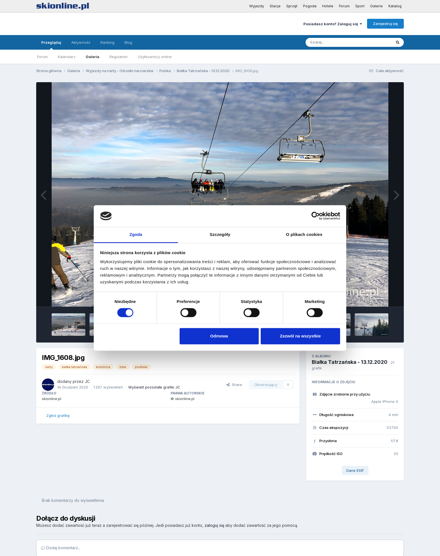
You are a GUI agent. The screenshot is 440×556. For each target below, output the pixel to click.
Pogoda (310, 6)
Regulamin (118, 56)
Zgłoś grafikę (58, 415)
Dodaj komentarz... (61, 547)
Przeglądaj (51, 45)
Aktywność (80, 42)
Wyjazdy (256, 6)
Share (234, 384)
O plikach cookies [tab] (304, 234)
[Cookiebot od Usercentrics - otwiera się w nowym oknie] (315, 216)
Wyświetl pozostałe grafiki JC (154, 387)
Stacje (275, 6)
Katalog (395, 6)
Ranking (107, 42)
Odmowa (219, 336)
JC (87, 381)
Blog (128, 42)
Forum (344, 6)
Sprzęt (291, 6)
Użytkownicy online (155, 56)
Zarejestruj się (385, 23)
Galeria (92, 56)
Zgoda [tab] (135, 234)
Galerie (376, 6)
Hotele (327, 6)
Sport (360, 6)
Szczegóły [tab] (220, 234)
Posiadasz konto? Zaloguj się (332, 24)
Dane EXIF (355, 470)
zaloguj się (214, 525)
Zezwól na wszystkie (300, 336)
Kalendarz (66, 56)
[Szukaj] (335, 42)
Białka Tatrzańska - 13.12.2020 (350, 362)
